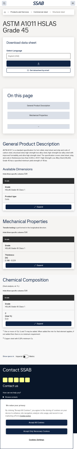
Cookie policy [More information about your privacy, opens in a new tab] (25, 416)
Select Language (14, 51)
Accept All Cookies (36, 422)
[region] (36, 424)
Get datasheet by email (38, 70)
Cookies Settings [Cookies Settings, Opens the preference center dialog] (36, 440)
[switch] (26, 356)
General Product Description (38, 105)
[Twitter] (22, 380)
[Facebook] (10, 380)
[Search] (4, 3)
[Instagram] (16, 380)
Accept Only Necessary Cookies (36, 431)
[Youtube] (27, 380)
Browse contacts (10, 397)
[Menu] (72, 3)
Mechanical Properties (38, 115)
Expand (38, 207)
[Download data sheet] (38, 64)
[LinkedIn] (5, 380)
